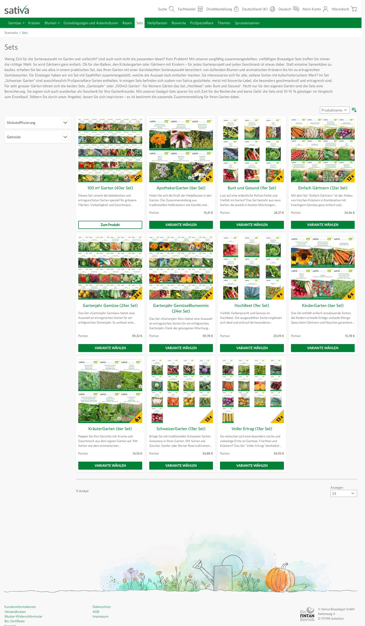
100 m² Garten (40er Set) (110, 193)
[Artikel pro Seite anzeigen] (343, 498)
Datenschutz (102, 612)
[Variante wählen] (181, 230)
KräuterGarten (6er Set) (110, 434)
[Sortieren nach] (334, 115)
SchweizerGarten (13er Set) (181, 434)
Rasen (134, 23)
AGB (96, 616)
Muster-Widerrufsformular (23, 621)
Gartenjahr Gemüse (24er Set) (110, 311)
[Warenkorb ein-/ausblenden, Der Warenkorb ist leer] (344, 8)
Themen (237, 23)
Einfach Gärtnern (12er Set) (323, 193)
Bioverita (188, 23)
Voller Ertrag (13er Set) (252, 434)
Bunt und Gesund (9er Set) (252, 193)
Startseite (11, 33)
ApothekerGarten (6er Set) (181, 193)
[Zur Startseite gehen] (19, 9)
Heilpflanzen (166, 23)
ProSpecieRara (213, 23)
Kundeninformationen (20, 612)
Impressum (101, 621)
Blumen (52, 23)
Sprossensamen (262, 23)
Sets (148, 23)
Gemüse (15, 23)
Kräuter (35, 23)
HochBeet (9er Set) (252, 311)
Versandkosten (15, 616)
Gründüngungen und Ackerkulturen (95, 23)
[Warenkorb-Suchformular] (159, 8)
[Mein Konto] (314, 8)
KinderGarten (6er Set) (322, 311)
